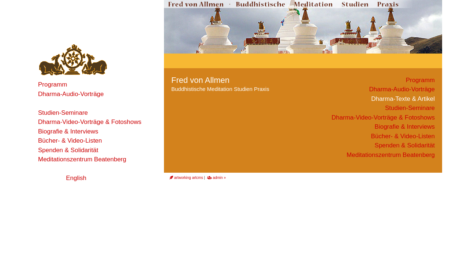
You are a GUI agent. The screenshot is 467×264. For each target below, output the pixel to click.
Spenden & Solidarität (68, 150)
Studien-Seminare (63, 112)
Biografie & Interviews (68, 131)
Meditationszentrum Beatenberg (82, 159)
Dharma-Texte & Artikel (70, 103)
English (76, 178)
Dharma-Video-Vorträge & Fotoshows (89, 121)
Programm (52, 84)
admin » (216, 178)
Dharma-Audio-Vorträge (71, 94)
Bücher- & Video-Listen (70, 140)
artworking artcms (186, 178)
